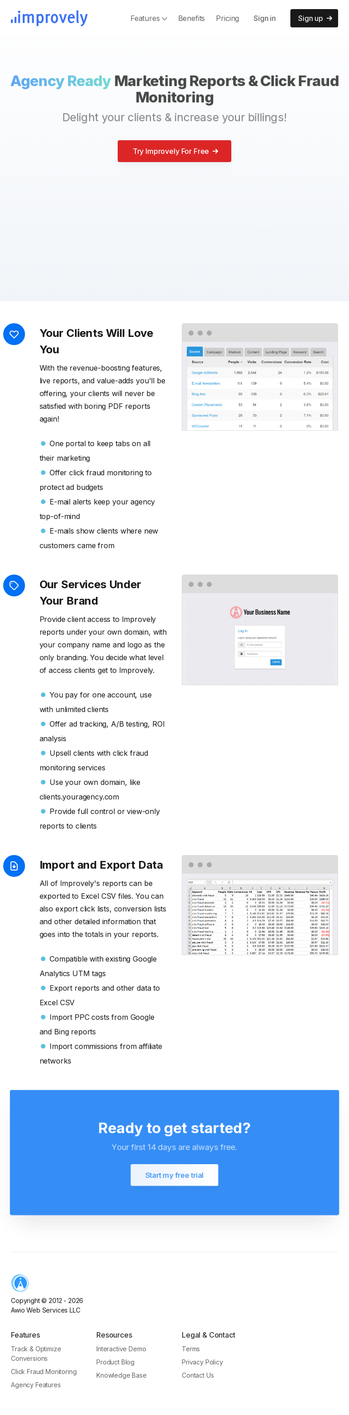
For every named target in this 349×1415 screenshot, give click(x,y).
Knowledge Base (121, 1375)
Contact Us (198, 1375)
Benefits (191, 18)
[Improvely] (49, 18)
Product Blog (115, 1362)
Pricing (227, 18)
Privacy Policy (202, 1362)
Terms (191, 1349)
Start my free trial (174, 1175)
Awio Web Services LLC (45, 1310)
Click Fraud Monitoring (43, 1371)
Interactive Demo (121, 1349)
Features (148, 18)
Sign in (265, 18)
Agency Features (36, 1385)
